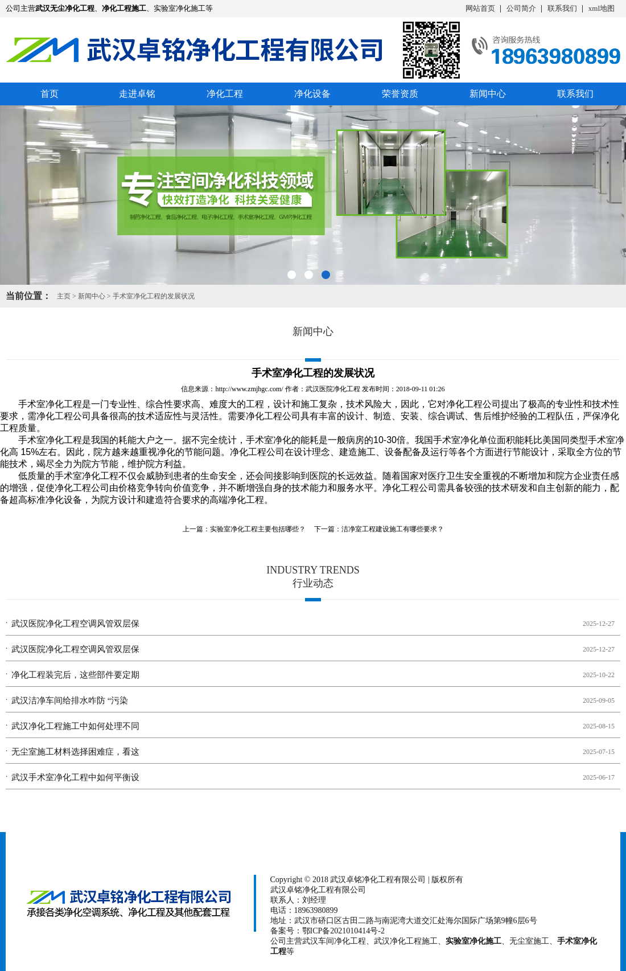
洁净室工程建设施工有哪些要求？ (392, 529)
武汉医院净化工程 (333, 389)
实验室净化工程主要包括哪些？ (258, 529)
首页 (49, 94)
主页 (64, 296)
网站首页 (480, 8)
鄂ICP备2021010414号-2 (343, 931)
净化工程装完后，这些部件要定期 (75, 674)
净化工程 (225, 94)
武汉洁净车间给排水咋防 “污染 (69, 700)
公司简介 (521, 8)
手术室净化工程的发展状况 (154, 296)
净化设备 (312, 94)
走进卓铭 (137, 94)
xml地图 (601, 8)
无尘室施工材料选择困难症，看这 (75, 751)
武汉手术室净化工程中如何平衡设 (75, 777)
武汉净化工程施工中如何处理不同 (75, 726)
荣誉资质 (400, 94)
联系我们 (562, 8)
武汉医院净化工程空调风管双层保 (75, 623)
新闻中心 (488, 94)
